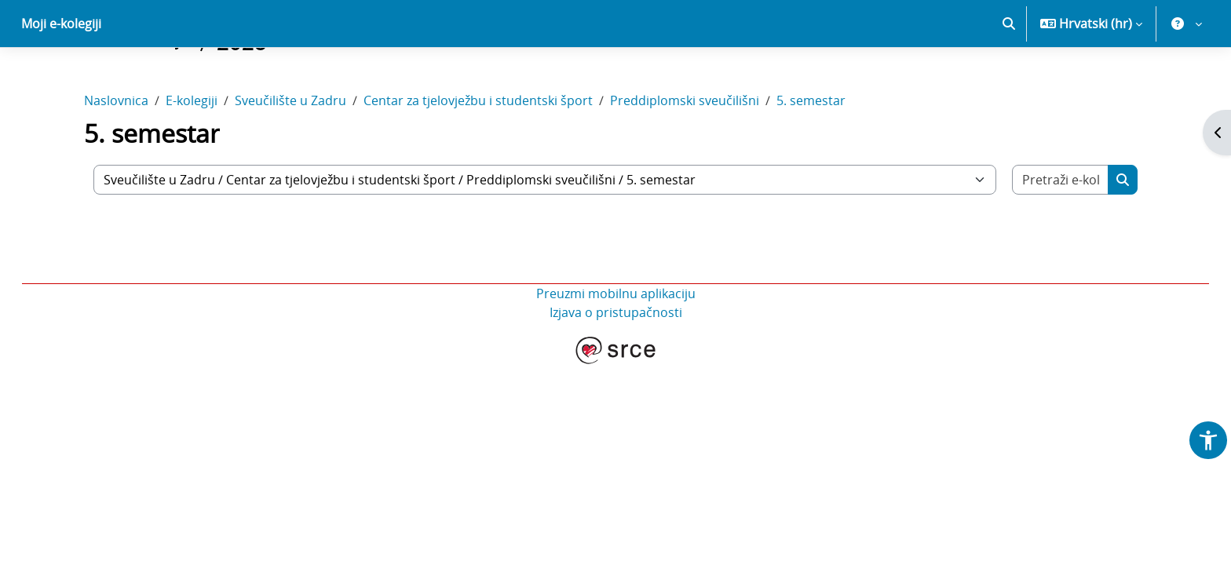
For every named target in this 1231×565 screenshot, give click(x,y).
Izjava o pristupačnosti (616, 367)
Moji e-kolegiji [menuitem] (61, 78)
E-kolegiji (191, 155)
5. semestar (811, 155)
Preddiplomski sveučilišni (684, 155)
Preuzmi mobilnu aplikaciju (616, 348)
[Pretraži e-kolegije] (1060, 235)
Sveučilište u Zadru (290, 155)
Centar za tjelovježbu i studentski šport (478, 155)
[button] (1009, 78)
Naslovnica (116, 155)
